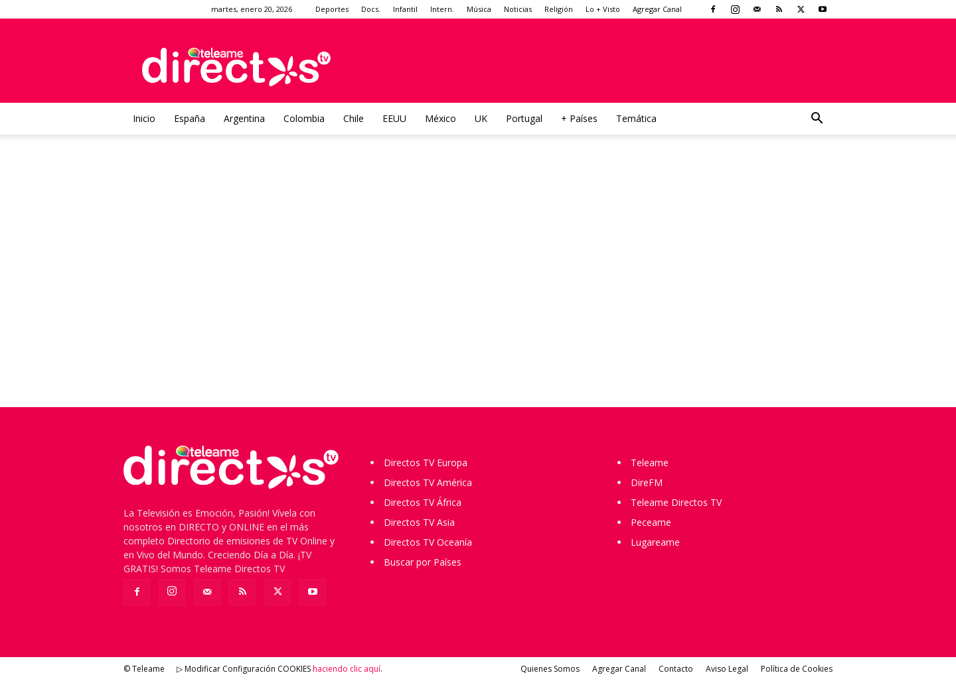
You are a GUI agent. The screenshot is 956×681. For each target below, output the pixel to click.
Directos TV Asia (419, 522)
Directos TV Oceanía (428, 542)
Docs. (370, 9)
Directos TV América (428, 482)
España (189, 118)
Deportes (332, 9)
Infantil (405, 9)
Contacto (676, 668)
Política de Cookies (797, 668)
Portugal (524, 118)
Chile (353, 118)
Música (479, 9)
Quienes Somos (550, 668)
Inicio (144, 118)
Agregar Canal (657, 9)
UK (481, 118)
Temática (636, 118)
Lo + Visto (603, 9)
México (440, 118)
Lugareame (655, 542)
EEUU (394, 118)
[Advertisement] (478, 282)
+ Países (579, 118)
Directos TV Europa (425, 462)
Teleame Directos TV (676, 502)
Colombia (304, 118)
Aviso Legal (727, 668)
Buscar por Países (422, 562)
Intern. (442, 9)
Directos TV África (422, 502)
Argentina (244, 118)
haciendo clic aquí (346, 668)
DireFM (647, 482)
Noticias (518, 9)
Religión (558, 9)
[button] (817, 119)
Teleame (650, 462)
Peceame (651, 522)
